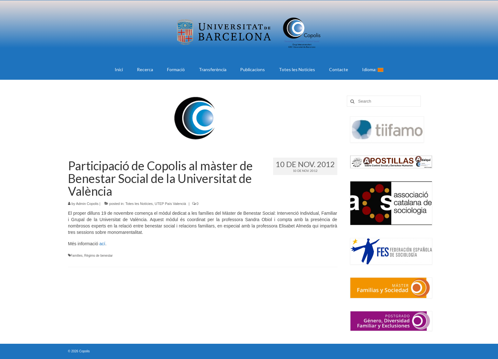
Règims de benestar (98, 255)
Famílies (77, 255)
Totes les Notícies (139, 204)
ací (102, 243)
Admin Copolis (87, 204)
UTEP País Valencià (170, 204)
